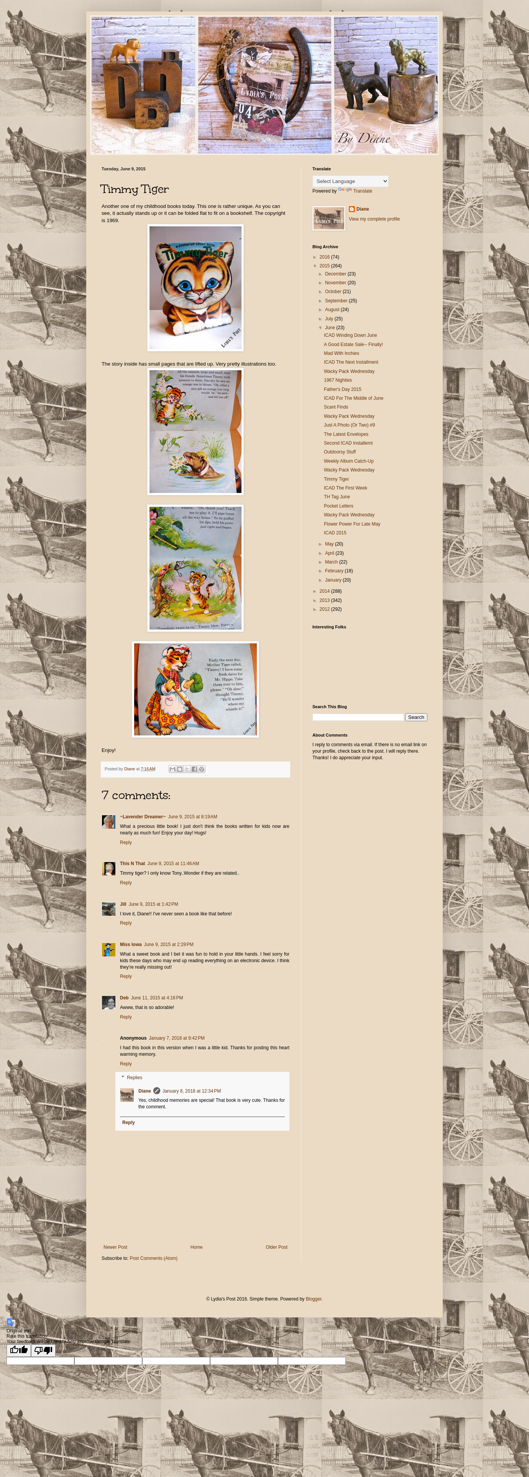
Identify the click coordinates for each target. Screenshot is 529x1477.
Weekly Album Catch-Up (349, 461)
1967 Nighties (338, 380)
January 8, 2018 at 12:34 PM (192, 1091)
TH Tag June (337, 496)
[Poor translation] (43, 1350)
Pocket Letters (338, 506)
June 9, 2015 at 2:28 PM (169, 944)
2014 (325, 591)
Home (197, 1247)
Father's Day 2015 (342, 389)
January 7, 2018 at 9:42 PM (177, 1038)
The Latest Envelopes (346, 434)
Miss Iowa (131, 944)
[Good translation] (19, 1350)
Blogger (314, 1299)
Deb (124, 998)
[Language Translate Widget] (350, 181)
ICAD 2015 (335, 533)
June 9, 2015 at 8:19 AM (192, 816)
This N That (132, 863)
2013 (325, 600)
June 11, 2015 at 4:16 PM (157, 998)
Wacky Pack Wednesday (349, 371)
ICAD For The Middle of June (353, 398)
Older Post (277, 1247)
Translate (355, 191)
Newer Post (115, 1247)
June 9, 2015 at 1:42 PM (153, 904)
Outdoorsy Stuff (340, 452)
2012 (325, 609)
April (330, 553)
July (330, 318)
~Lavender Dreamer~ (143, 816)
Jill (123, 904)
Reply (126, 842)
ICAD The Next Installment (351, 362)
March (332, 562)
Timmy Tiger (336, 479)
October (334, 291)
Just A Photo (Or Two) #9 (349, 425)
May (330, 544)
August (333, 309)
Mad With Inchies (341, 353)
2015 (325, 266)
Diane (144, 1091)
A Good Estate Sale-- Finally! (353, 344)
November (336, 282)
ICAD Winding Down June (350, 335)
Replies (134, 1077)
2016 (325, 257)
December (336, 274)
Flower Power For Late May (352, 524)
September (337, 300)
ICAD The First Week (345, 488)
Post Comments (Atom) (153, 1258)
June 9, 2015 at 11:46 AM (173, 863)
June (330, 327)
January (334, 580)
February (335, 571)
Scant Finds (336, 407)
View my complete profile (374, 219)
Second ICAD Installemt (348, 443)
